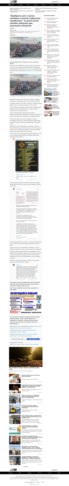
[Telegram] (13, 28)
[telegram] (53, 1)
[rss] (56, 1)
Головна (21, 4)
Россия (14, 344)
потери (22, 344)
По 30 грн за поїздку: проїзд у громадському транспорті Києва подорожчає (53, 35)
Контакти (42, 482)
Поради (36, 4)
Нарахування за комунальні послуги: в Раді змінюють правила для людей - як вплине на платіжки (53, 80)
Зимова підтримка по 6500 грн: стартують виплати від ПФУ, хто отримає (53, 45)
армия (18, 344)
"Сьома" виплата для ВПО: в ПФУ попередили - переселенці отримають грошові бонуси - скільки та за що (53, 72)
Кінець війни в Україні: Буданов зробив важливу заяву (53, 19)
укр (9, 4)
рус (13, 4)
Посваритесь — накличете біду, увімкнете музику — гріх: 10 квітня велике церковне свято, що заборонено (53, 56)
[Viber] (15, 28)
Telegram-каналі (32, 70)
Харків (59, 4)
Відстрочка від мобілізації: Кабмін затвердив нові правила (53, 76)
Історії (51, 4)
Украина (27, 344)
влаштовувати (27, 68)
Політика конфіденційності (30, 482)
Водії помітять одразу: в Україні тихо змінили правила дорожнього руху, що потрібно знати (53, 41)
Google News (33, 339)
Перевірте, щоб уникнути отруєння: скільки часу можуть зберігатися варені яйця (20, 9)
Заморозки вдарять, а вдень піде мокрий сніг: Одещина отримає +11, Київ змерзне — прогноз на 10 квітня (53, 62)
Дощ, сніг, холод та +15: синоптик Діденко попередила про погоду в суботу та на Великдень (53, 31)
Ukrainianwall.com (36, 484)
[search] (59, 2)
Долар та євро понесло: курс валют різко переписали (52, 22)
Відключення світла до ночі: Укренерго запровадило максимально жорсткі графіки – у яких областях (53, 26)
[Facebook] (11, 28)
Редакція (38, 482)
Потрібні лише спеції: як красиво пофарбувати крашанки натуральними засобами (45, 11)
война (31, 344)
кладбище (35, 344)
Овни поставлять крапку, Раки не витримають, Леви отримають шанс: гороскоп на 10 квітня (53, 85)
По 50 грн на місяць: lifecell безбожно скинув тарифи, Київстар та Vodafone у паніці (21, 11)
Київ (28, 4)
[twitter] (54, 1)
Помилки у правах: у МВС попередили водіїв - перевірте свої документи (46, 9)
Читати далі (25, 466)
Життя (43, 4)
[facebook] (51, 1)
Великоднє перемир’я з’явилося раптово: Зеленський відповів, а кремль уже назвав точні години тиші (53, 51)
